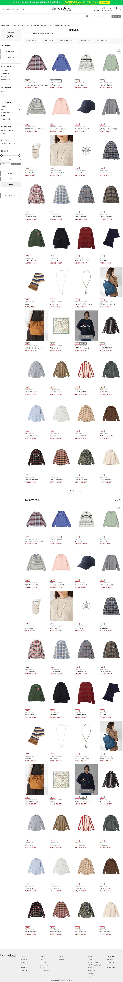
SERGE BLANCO (11, 51)
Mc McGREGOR (24, 962)
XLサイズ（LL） (5, 140)
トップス (42, 959)
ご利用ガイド (95, 10)
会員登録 (110, 10)
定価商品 (10, 173)
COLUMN (61, 956)
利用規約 (90, 959)
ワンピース (43, 962)
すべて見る (118, 500)
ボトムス (42, 967)
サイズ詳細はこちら (10, 195)
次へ (121, 491)
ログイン (103, 10)
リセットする (5, 163)
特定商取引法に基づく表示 (94, 965)
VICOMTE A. (4, 76)
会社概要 (90, 956)
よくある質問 (91, 970)
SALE (10, 179)
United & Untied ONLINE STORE (61, 9)
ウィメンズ (4, 91)
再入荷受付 (86, 337)
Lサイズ (3, 137)
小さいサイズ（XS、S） (7, 130)
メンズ (2, 94)
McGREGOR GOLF (6, 73)
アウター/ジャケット (45, 965)
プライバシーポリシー (93, 962)
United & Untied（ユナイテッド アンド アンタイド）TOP (16, 25)
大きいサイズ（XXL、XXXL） (9, 143)
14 (80, 491)
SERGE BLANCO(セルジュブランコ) (44, 25)
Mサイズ (3, 133)
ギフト (42, 973)
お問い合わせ (91, 973)
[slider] (1, 155)
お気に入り (120, 9)
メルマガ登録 (91, 976)
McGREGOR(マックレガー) (62, 25)
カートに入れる (115, 9)
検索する (16, 163)
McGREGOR (10, 57)
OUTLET (11, 185)
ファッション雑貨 (44, 970)
